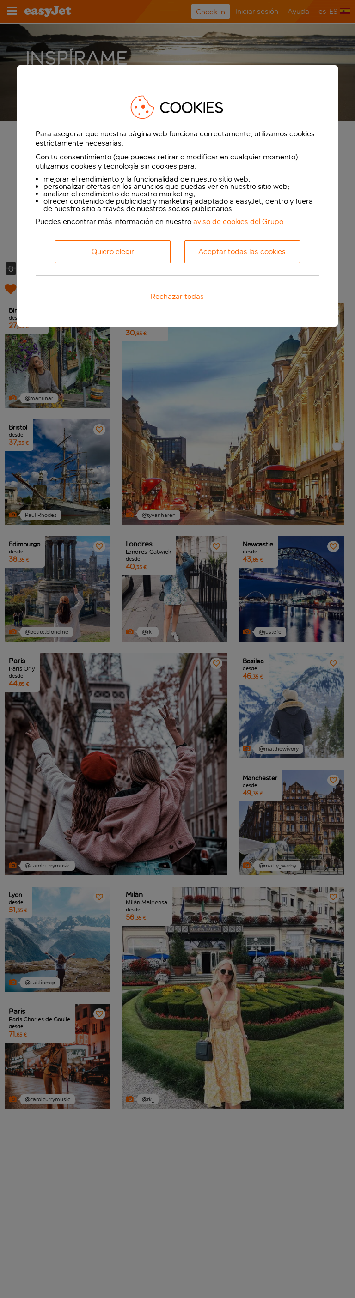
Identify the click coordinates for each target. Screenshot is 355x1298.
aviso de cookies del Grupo (238, 221)
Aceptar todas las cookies (242, 251)
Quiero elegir (113, 251)
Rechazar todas (177, 296)
